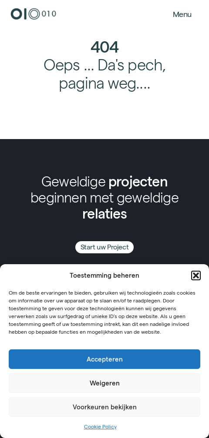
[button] (196, 275)
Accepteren (105, 359)
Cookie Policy (100, 426)
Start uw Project (105, 247)
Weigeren (105, 383)
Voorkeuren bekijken (105, 407)
